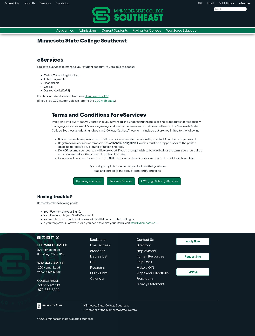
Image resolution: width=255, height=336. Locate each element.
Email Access (100, 245)
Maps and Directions (152, 273)
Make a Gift (145, 267)
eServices (244, 3)
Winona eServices (120, 181)
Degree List (98, 256)
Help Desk (144, 262)
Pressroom (144, 278)
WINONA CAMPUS (50, 263)
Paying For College (147, 30)
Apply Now (193, 241)
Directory (45, 3)
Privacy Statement (150, 284)
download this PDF (96, 96)
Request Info (193, 256)
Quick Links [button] (226, 3)
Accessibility (12, 3)
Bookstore (98, 239)
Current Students (114, 30)
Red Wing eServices (88, 181)
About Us (29, 3)
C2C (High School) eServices (159, 181)
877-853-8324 (49, 290)
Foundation (62, 3)
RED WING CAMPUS (52, 245)
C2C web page (104, 100)
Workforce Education (182, 30)
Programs (97, 267)
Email (210, 3)
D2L (200, 3)
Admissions (88, 30)
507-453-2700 (49, 285)
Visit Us (192, 271)
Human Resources (150, 256)
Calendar (97, 278)
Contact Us (145, 239)
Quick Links (98, 273)
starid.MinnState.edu (144, 222)
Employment (146, 251)
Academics (65, 30)
